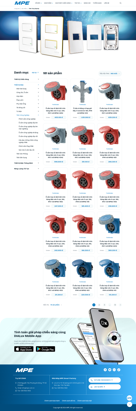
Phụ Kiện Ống (27, 104)
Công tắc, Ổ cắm (27, 92)
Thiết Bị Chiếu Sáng (26, 79)
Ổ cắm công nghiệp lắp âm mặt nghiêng (28, 128)
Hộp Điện (27, 96)
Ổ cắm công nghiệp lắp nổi (28, 136)
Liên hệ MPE (98, 387)
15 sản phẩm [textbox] (55, 305)
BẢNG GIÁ (87, 3)
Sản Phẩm (24, 8)
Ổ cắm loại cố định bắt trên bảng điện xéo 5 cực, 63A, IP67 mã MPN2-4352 (109, 110)
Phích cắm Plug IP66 (26, 146)
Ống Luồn (27, 100)
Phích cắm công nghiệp (27, 119)
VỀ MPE (38, 3)
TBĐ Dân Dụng (27, 157)
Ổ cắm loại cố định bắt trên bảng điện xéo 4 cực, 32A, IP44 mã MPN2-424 (55, 243)
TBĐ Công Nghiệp (27, 115)
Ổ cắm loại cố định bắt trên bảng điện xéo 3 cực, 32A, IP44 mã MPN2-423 (82, 288)
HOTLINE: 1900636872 (101, 380)
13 (115, 305)
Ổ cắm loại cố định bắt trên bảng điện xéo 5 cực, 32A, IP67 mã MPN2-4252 (55, 110)
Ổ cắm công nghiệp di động (28, 132)
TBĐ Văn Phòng (27, 154)
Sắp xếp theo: (105, 73)
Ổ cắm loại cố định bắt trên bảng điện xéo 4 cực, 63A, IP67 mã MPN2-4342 (55, 155)
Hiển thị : (46, 305)
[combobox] (115, 73)
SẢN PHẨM (48, 3)
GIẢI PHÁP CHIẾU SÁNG (63, 3)
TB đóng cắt (27, 108)
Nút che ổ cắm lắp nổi (26, 150)
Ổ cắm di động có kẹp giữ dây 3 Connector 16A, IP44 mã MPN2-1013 (82, 110)
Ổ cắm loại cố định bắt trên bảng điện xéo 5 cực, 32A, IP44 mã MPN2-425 (109, 155)
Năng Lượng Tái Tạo (26, 169)
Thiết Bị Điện (26, 85)
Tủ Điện (27, 111)
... (109, 305)
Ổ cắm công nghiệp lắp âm (28, 123)
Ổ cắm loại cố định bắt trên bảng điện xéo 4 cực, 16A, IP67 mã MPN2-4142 (109, 199)
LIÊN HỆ (106, 3)
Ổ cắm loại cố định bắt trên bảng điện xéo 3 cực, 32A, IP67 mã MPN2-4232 (109, 243)
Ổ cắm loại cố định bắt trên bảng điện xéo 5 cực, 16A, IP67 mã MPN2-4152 (55, 199)
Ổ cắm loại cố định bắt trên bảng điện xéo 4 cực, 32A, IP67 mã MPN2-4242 (82, 155)
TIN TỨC (78, 3)
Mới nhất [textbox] (114, 73)
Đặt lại (35, 72)
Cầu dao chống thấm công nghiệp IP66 (28, 141)
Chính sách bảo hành (52, 401)
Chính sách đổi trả (68, 401)
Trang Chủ (17, 8)
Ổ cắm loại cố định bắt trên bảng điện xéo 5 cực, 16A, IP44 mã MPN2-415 (82, 199)
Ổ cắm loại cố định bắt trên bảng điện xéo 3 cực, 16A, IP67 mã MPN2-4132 (55, 288)
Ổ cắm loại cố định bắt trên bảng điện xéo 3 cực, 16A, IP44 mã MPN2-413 (109, 288)
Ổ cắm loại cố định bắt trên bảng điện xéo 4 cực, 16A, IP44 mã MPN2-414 (82, 243)
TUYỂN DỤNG (97, 3)
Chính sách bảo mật (84, 401)
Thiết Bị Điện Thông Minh (26, 163)
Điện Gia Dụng (27, 89)
